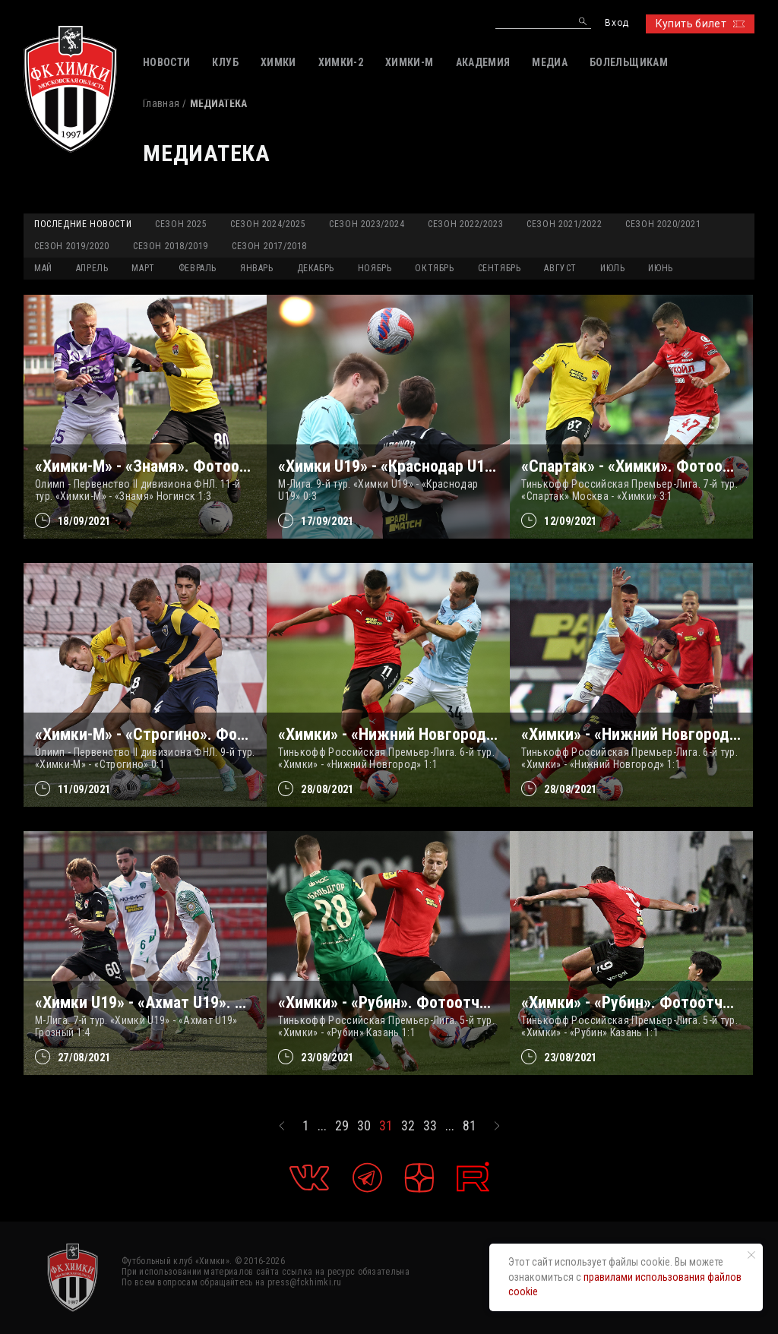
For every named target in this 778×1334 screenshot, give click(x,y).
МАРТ (142, 268)
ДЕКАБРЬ (315, 268)
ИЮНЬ (660, 268)
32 (408, 1126)
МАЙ (43, 268)
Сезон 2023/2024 (366, 224)
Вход (616, 23)
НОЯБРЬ (375, 268)
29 (342, 1126)
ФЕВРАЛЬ (198, 268)
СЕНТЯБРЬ (499, 268)
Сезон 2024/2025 (267, 224)
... (322, 1126)
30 (364, 1126)
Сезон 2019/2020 (71, 246)
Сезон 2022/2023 (465, 224)
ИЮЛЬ (612, 268)
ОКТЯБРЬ (434, 268)
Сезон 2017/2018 (269, 246)
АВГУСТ (560, 268)
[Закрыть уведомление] (751, 1255)
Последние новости (82, 224)
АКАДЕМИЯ (483, 62)
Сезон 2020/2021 (663, 224)
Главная (161, 103)
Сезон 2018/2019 (170, 246)
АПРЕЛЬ (92, 268)
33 (430, 1126)
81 (469, 1126)
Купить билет (700, 23)
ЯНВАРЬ (257, 268)
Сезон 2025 (181, 224)
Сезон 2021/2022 (564, 224)
